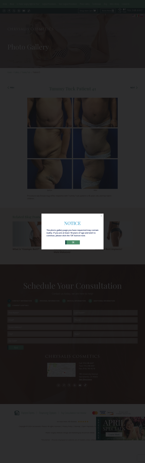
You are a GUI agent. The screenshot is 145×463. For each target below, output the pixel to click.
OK (73, 242)
